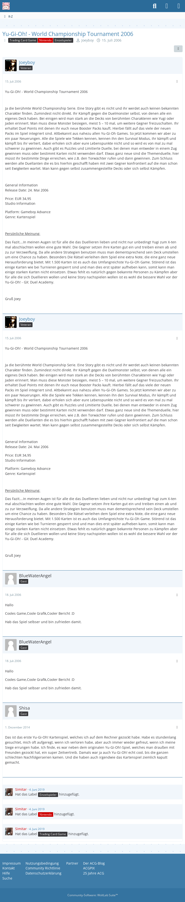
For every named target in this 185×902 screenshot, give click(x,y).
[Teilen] (178, 48)
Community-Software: (92, 895)
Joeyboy (87, 40)
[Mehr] (177, 81)
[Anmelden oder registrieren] (167, 6)
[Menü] (179, 6)
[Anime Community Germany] (6, 6)
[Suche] (154, 6)
